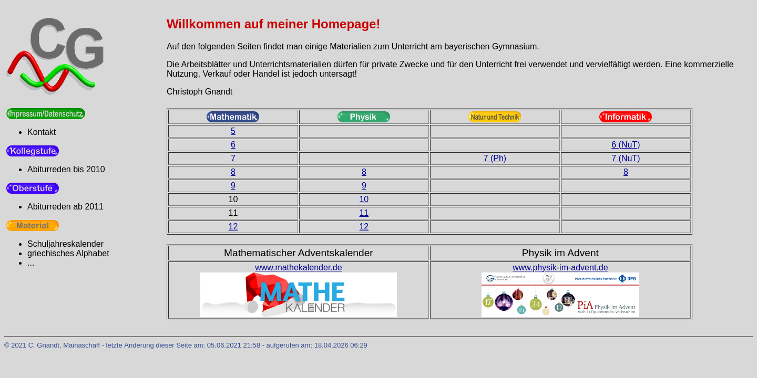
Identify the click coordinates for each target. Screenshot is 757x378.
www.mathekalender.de (298, 267)
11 (364, 212)
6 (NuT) (625, 144)
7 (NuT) (625, 158)
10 (364, 199)
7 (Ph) (495, 158)
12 (233, 226)
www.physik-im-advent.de (560, 267)
